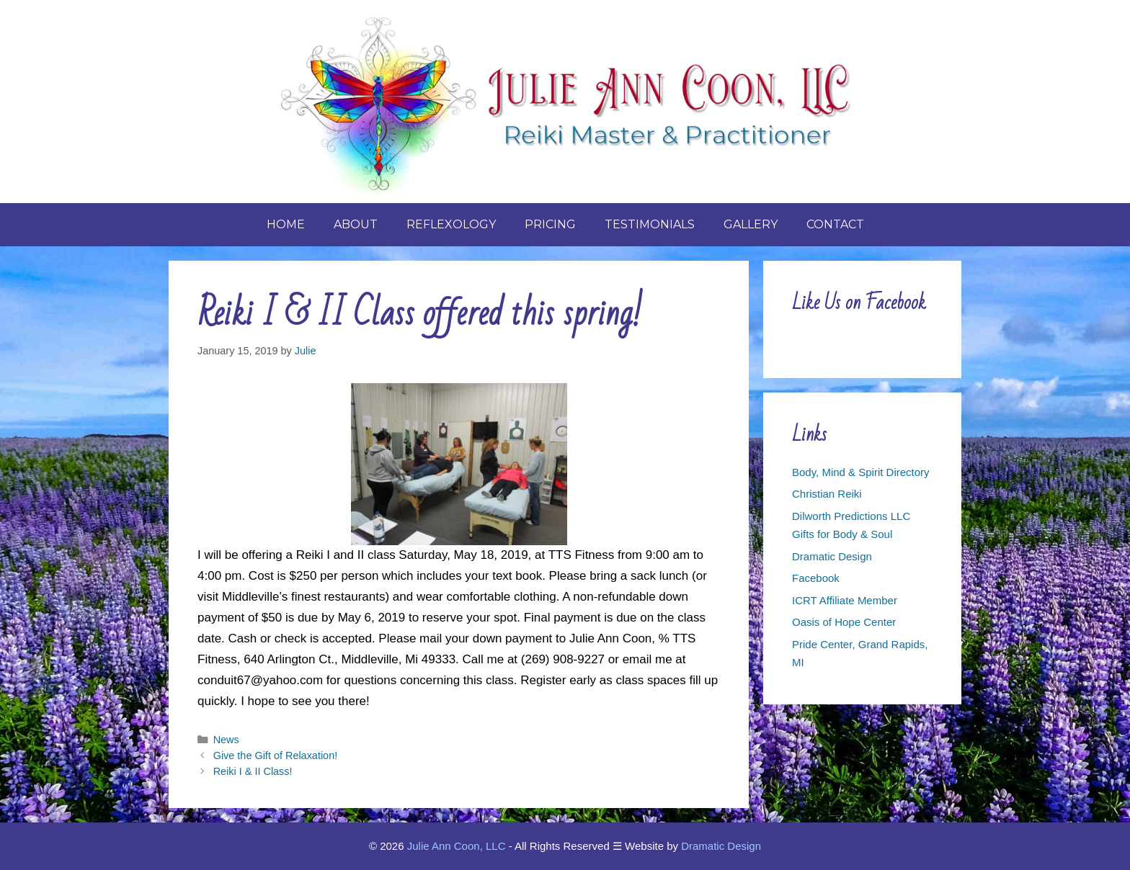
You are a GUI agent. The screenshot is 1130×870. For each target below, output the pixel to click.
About (356, 224)
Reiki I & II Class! (253, 771)
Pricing (550, 224)
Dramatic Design (832, 556)
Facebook (816, 578)
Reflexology (451, 224)
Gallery (751, 224)
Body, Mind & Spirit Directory (861, 472)
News (226, 739)
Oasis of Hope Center (844, 622)
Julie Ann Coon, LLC (456, 846)
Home (286, 224)
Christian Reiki (827, 494)
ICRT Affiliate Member (844, 600)
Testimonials (650, 224)
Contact (835, 224)
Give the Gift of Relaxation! (275, 755)
